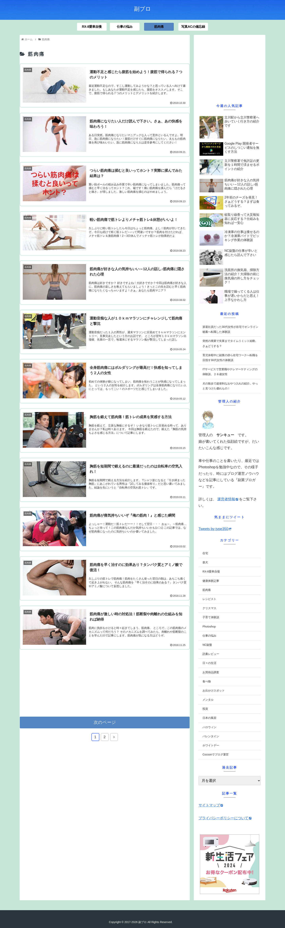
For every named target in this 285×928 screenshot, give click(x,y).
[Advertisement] (105, 682)
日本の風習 (209, 717)
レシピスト (209, 599)
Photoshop (209, 626)
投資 (205, 708)
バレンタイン (210, 736)
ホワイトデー (210, 745)
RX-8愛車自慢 (211, 571)
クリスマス (209, 608)
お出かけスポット (213, 690)
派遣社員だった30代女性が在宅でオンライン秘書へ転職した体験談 (230, 329)
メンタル (208, 699)
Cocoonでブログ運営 (215, 754)
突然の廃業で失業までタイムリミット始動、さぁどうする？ (230, 343)
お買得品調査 (210, 672)
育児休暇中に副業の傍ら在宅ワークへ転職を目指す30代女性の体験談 (230, 358)
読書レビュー (210, 653)
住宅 (205, 553)
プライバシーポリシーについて (225, 818)
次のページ (105, 722)
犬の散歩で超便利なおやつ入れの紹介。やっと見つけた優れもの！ (230, 386)
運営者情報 (227, 499)
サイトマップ (211, 805)
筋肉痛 (206, 589)
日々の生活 (209, 663)
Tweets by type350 (215, 529)
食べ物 (206, 681)
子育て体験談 (210, 617)
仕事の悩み (209, 635)
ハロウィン (209, 727)
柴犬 (205, 562)
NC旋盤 (207, 644)
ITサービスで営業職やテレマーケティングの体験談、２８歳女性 (229, 372)
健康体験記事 (210, 580)
